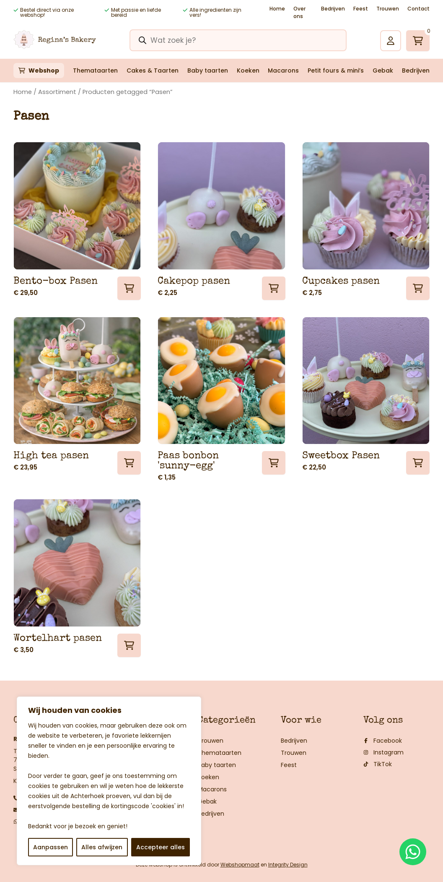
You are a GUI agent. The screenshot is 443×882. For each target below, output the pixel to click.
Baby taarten (207, 70)
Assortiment (57, 92)
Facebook (382, 740)
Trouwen (387, 8)
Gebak (383, 70)
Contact (418, 8)
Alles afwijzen (101, 847)
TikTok (377, 764)
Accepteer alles (160, 847)
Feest (360, 8)
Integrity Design (288, 864)
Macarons (283, 70)
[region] (109, 781)
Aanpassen (50, 847)
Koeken (248, 70)
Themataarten (95, 70)
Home (277, 8)
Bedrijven (333, 8)
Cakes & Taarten (153, 70)
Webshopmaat (239, 864)
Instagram (383, 752)
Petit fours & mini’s (336, 70)
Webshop (43, 70)
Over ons (299, 12)
